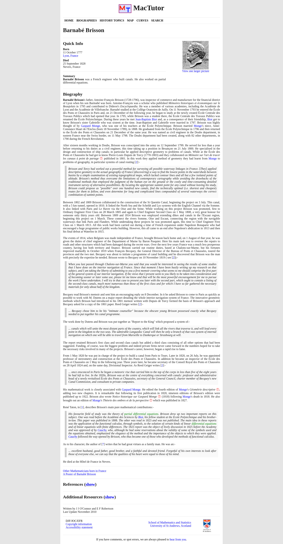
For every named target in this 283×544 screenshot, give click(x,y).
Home (69, 20)
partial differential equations (141, 413)
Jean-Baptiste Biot (146, 119)
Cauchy (102, 430)
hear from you (178, 539)
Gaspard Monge (90, 125)
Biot (209, 119)
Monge (198, 125)
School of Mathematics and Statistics (169, 522)
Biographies (87, 20)
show (90, 484)
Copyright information (79, 524)
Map (130, 20)
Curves (142, 20)
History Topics (112, 20)
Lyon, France (70, 55)
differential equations (204, 423)
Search (157, 20)
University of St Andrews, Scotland (170, 525)
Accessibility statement (79, 527)
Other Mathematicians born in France (84, 470)
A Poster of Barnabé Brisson (79, 474)
